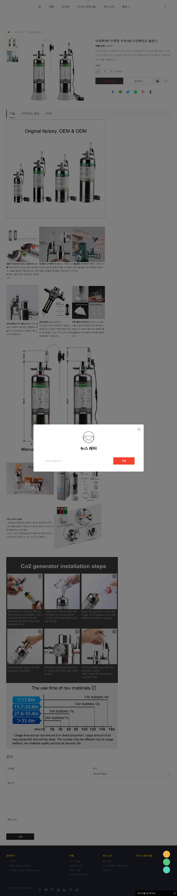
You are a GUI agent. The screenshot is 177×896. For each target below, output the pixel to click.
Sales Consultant (166, 869)
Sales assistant (166, 854)
